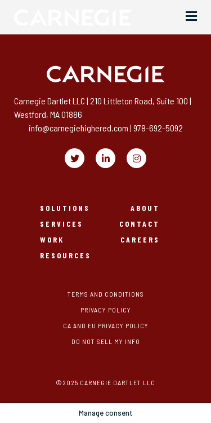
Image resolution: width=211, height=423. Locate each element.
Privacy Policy (105, 310)
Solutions (65, 208)
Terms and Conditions (106, 294)
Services (61, 224)
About (145, 208)
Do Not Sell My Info (105, 341)
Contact (139, 224)
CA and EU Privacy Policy (106, 325)
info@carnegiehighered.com (78, 127)
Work (52, 240)
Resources (65, 255)
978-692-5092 (158, 127)
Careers (140, 240)
